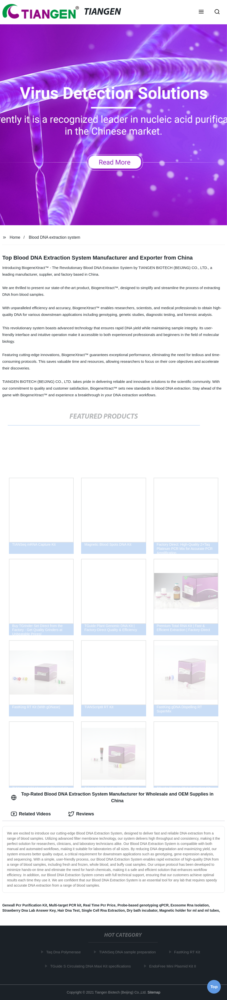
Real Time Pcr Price (99, 905)
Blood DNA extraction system (54, 237)
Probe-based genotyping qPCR (142, 905)
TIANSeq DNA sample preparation (128, 952)
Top (214, 987)
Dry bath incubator (142, 910)
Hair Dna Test (69, 910)
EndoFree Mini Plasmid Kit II (173, 966)
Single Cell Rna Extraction (103, 910)
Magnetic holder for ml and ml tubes (189, 910)
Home (15, 237)
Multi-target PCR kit (65, 905)
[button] (201, 12)
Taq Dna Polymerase (64, 952)
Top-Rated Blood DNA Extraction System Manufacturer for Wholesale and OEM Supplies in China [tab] (112, 797)
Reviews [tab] (81, 814)
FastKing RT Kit (188, 952)
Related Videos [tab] (31, 814)
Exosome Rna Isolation (189, 905)
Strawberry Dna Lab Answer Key (29, 910)
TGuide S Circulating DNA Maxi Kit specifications (91, 966)
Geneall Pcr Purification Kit (24, 905)
